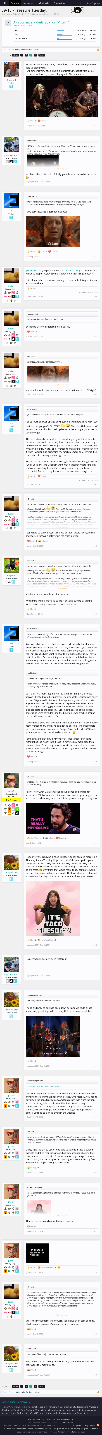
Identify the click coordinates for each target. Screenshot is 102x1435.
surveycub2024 (11, 872)
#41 (95, 126)
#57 (95, 1231)
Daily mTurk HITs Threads (24, 14)
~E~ (11, 211)
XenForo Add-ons (11, 1425)
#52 (95, 945)
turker (47, 14)
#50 (95, 762)
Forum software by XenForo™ (51, 1419)
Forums (15, 3)
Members (28, 3)
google (78, 270)
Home (5, 3)
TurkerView (59, 3)
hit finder (66, 270)
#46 (95, 394)
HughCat (11, 575)
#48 (95, 546)
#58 (95, 1272)
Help (86, 1425)
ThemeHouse (67, 1422)
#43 (95, 257)
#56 (95, 1173)
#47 (95, 484)
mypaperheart (11, 155)
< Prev (15, 55)
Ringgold (11, 80)
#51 (95, 843)
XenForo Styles (27, 1425)
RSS (98, 1425)
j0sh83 (11, 1095)
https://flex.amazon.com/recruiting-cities (44, 1086)
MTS (42, 319)
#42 (95, 181)
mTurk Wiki (43, 3)
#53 (95, 975)
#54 (95, 1066)
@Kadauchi (31, 270)
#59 (95, 1334)
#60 (95, 1375)
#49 (95, 614)
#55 (95, 1117)
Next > (42, 55)
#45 (95, 337)
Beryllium (77, 1425)
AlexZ (11, 791)
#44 (95, 296)
